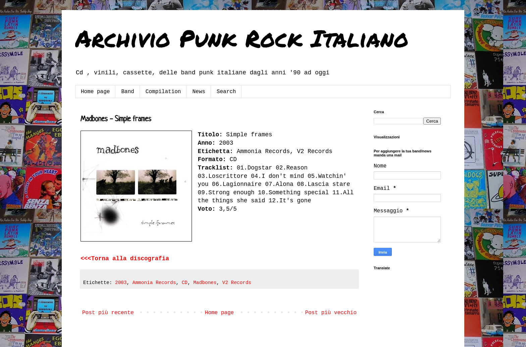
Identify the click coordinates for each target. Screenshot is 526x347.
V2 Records (236, 282)
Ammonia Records (154, 282)
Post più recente (108, 313)
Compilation (163, 92)
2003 (121, 282)
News (198, 92)
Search (226, 92)
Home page (95, 92)
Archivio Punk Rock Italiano (242, 38)
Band (127, 92)
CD (185, 282)
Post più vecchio (331, 313)
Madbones (204, 282)
